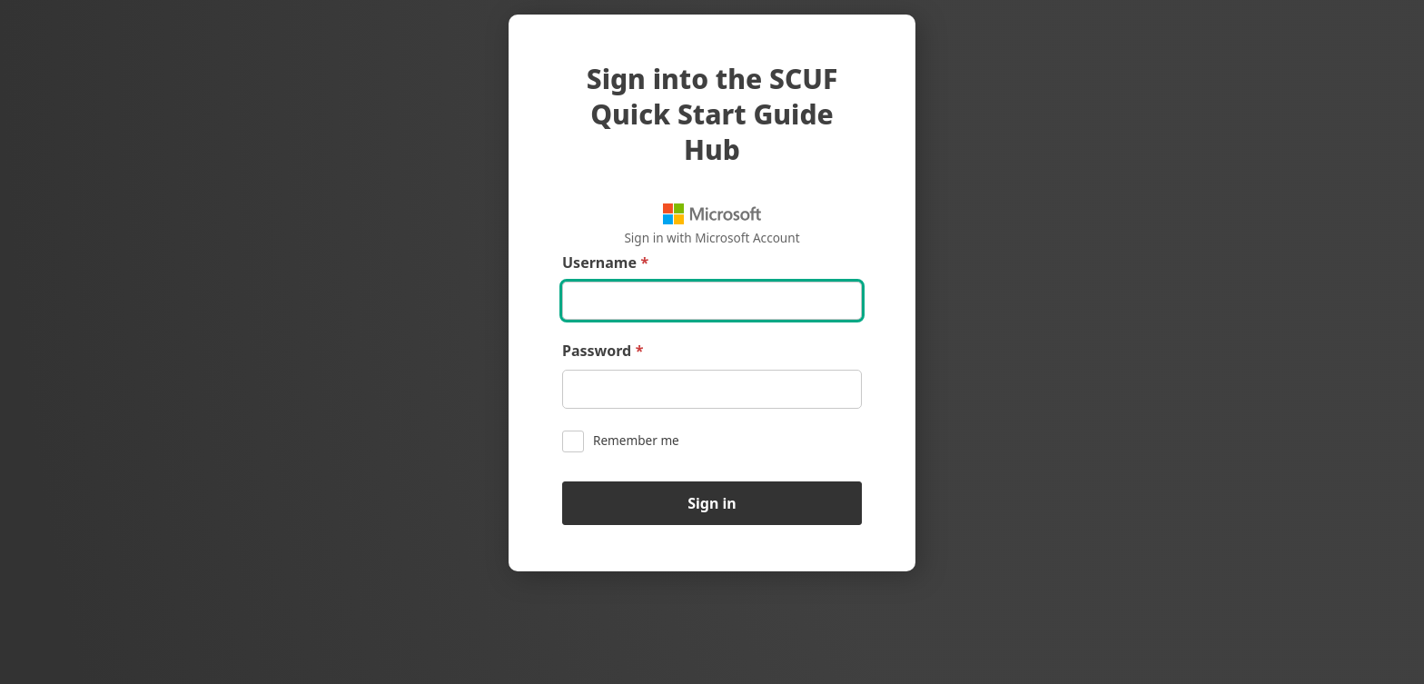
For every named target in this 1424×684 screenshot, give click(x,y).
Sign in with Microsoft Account (711, 224)
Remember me (620, 441)
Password (602, 351)
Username (605, 263)
